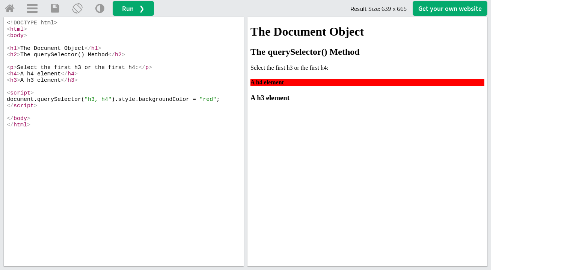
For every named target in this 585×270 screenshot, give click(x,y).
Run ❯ (133, 8)
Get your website (450, 8)
